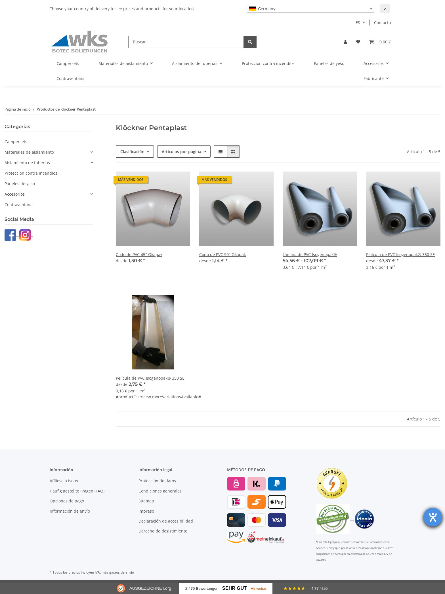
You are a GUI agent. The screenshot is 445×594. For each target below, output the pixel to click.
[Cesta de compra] (380, 42)
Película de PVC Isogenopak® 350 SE (400, 254)
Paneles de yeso (20, 183)
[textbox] (310, 8)
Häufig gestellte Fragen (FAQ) (77, 491)
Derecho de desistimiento (162, 531)
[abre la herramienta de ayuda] (432, 517)
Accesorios (15, 194)
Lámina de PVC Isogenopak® (310, 254)
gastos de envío (121, 572)
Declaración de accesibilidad (165, 521)
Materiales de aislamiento (29, 152)
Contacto (382, 22)
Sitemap (146, 501)
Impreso (146, 511)
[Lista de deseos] (358, 42)
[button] (345, 42)
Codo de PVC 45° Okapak (139, 254)
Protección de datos (157, 480)
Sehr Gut (234, 588)
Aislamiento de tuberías (27, 162)
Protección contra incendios (31, 173)
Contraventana (19, 204)
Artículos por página (181, 151)
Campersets (16, 141)
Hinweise (258, 588)
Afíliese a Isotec (64, 480)
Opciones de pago (67, 501)
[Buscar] (186, 42)
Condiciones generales (160, 491)
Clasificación (132, 151)
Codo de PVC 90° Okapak (222, 254)
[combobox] (310, 9)
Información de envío (70, 511)
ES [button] (358, 22)
